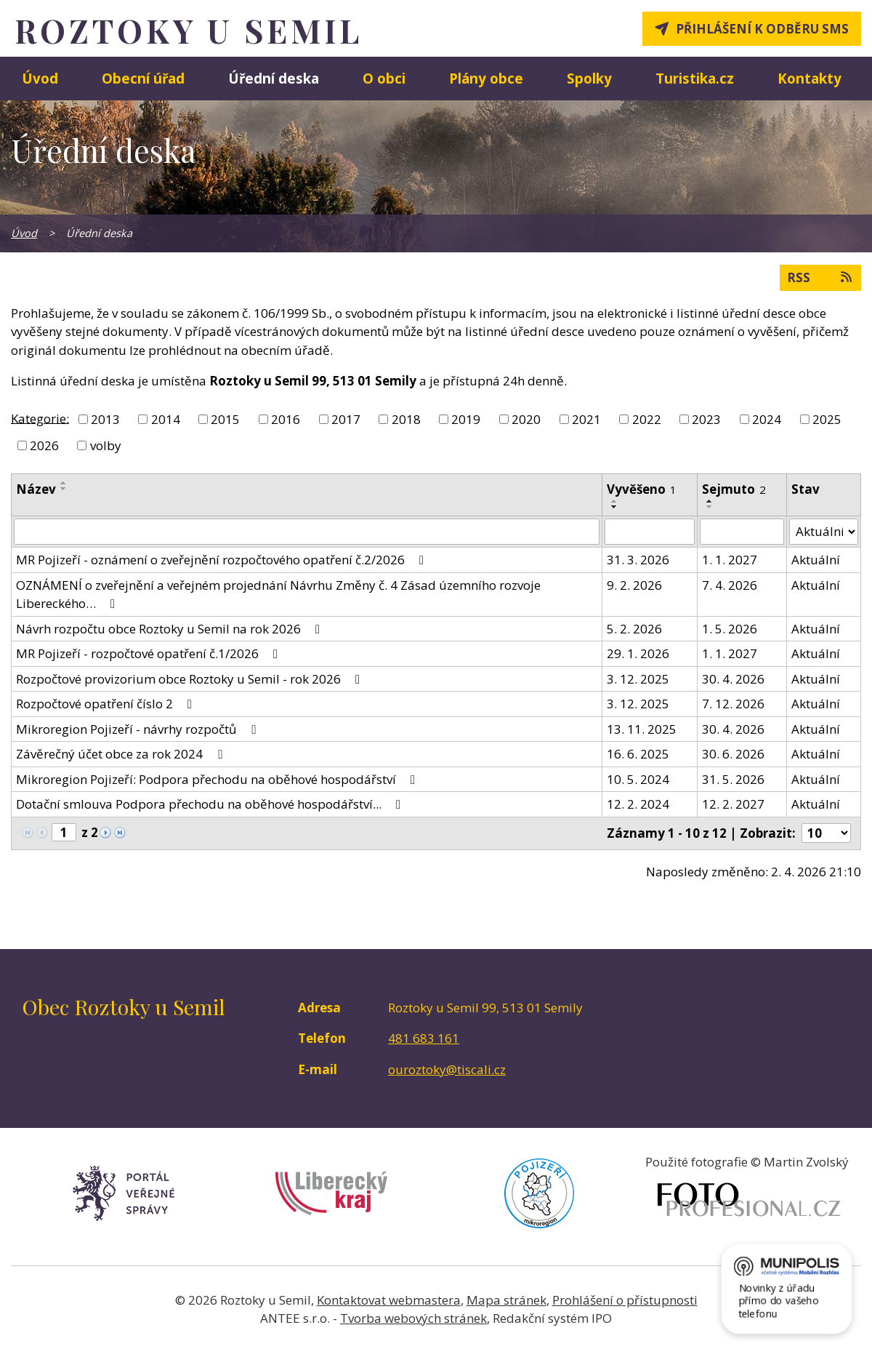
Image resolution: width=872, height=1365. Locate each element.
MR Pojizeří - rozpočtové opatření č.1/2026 (149, 653)
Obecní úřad (143, 78)
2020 (526, 419)
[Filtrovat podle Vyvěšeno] (650, 532)
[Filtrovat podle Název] (307, 532)
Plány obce (486, 78)
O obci (384, 78)
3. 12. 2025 (638, 679)
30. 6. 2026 (733, 753)
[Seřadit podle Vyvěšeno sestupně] (615, 507)
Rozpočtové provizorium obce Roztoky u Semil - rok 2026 (191, 679)
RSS (820, 277)
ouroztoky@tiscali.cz (447, 1069)
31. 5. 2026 (733, 779)
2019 (465, 419)
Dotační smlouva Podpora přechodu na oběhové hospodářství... (211, 804)
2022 (646, 419)
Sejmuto (734, 489)
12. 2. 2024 (638, 804)
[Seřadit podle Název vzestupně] (64, 483)
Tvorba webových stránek (413, 1318)
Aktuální (815, 559)
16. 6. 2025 (638, 753)
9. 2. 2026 (634, 585)
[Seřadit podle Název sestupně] (64, 489)
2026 (44, 445)
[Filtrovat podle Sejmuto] (742, 532)
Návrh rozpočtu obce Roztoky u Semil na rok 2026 (171, 628)
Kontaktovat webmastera (389, 1300)
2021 (586, 419)
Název (36, 489)
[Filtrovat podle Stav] (823, 532)
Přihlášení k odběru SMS (762, 28)
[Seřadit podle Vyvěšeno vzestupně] (615, 501)
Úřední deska (273, 78)
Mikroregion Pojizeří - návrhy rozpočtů (138, 729)
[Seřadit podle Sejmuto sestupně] (710, 507)
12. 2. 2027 (733, 804)
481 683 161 (423, 1038)
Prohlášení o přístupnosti (625, 1300)
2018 (406, 419)
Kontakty (809, 78)
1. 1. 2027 (729, 559)
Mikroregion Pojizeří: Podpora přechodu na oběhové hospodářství (218, 779)
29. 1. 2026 (638, 653)
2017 (345, 419)
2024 (766, 419)
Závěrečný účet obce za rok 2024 (121, 753)
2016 (285, 419)
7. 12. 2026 (733, 703)
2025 (826, 419)
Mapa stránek (506, 1300)
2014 (165, 419)
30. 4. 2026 (733, 679)
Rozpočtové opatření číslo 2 (107, 703)
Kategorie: (40, 417)
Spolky (589, 78)
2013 (105, 419)
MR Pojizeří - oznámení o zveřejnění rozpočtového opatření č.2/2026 (222, 559)
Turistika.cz (694, 78)
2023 (706, 419)
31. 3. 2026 (638, 559)
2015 (225, 419)
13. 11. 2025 (642, 729)
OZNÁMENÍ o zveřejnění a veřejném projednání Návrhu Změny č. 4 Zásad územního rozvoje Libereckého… (278, 594)
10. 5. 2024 (638, 779)
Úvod (40, 78)
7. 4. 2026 (729, 585)
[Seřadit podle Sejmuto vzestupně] (710, 501)
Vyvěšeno (642, 489)
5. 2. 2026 (634, 628)
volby (105, 445)
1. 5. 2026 (729, 628)
